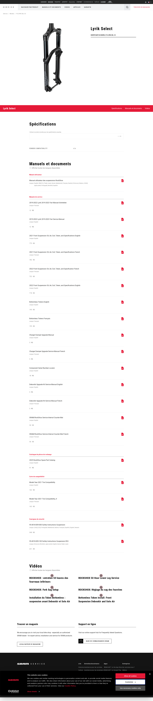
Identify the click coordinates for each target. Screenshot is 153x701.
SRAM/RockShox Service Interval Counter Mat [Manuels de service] (59, 424)
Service (9, 7)
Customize (130, 687)
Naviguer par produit (29, 7)
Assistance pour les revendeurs (94, 674)
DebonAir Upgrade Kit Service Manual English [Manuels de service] (59, 390)
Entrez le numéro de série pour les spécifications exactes (45, 132)
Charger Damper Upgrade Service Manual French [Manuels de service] (59, 357)
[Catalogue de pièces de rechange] (122, 464)
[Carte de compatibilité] (122, 486)
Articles (76, 7)
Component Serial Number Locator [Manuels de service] (59, 374)
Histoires (81, 671)
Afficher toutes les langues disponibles (46, 168)
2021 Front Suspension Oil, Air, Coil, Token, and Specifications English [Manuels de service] (59, 240)
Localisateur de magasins (30, 648)
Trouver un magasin (142, 7)
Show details (32, 697)
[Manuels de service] (122, 204)
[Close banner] (150, 679)
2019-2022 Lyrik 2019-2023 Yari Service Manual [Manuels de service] (59, 223)
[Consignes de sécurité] (122, 529)
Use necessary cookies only (130, 693)
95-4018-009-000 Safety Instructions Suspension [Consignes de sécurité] (59, 532)
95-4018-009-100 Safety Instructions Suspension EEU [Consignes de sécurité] (59, 548)
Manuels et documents (51, 7)
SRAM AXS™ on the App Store (113, 671)
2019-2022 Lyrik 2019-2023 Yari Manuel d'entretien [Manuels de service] (59, 207)
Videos (66, 7)
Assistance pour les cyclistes (93, 671)
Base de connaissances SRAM (97, 644)
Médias (124, 674)
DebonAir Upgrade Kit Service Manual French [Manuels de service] (59, 407)
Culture (80, 674)
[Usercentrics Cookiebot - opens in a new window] (13, 697)
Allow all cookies (130, 681)
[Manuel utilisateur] (122, 182)
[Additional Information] (119, 136)
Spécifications (116, 108)
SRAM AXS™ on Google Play (112, 674)
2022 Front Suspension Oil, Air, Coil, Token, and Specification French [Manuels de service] (59, 273)
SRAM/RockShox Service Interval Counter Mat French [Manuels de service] (59, 440)
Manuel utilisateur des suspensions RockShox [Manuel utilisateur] (59, 183)
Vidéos (147, 108)
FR (150, 2)
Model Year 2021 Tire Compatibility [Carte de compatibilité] (59, 489)
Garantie (86, 7)
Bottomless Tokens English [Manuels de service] (59, 307)
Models (12, 13)
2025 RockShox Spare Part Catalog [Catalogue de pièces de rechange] (59, 467)
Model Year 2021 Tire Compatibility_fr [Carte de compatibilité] (59, 506)
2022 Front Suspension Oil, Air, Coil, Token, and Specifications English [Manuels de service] (59, 290)
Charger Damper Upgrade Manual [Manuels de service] (59, 340)
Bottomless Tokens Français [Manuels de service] (59, 324)
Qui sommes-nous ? (128, 671)
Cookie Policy (70, 691)
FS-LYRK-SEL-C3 (21, 13)
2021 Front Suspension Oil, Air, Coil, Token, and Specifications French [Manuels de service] (59, 257)
